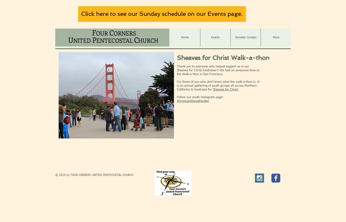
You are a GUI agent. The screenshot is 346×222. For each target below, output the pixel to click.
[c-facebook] (275, 178)
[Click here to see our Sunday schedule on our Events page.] (161, 14)
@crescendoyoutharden (193, 101)
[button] (116, 95)
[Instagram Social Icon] (259, 178)
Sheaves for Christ (225, 89)
